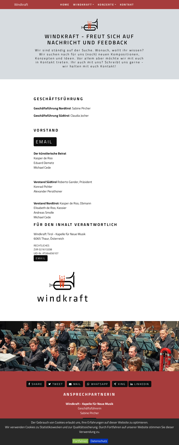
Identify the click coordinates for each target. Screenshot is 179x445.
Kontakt (127, 4)
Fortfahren (80, 441)
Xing (119, 384)
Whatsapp (97, 384)
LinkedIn (139, 384)
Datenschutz (99, 441)
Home (64, 4)
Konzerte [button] (107, 4)
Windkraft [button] (83, 4)
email (45, 141)
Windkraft (21, 4)
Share (35, 384)
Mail (75, 384)
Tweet (55, 384)
